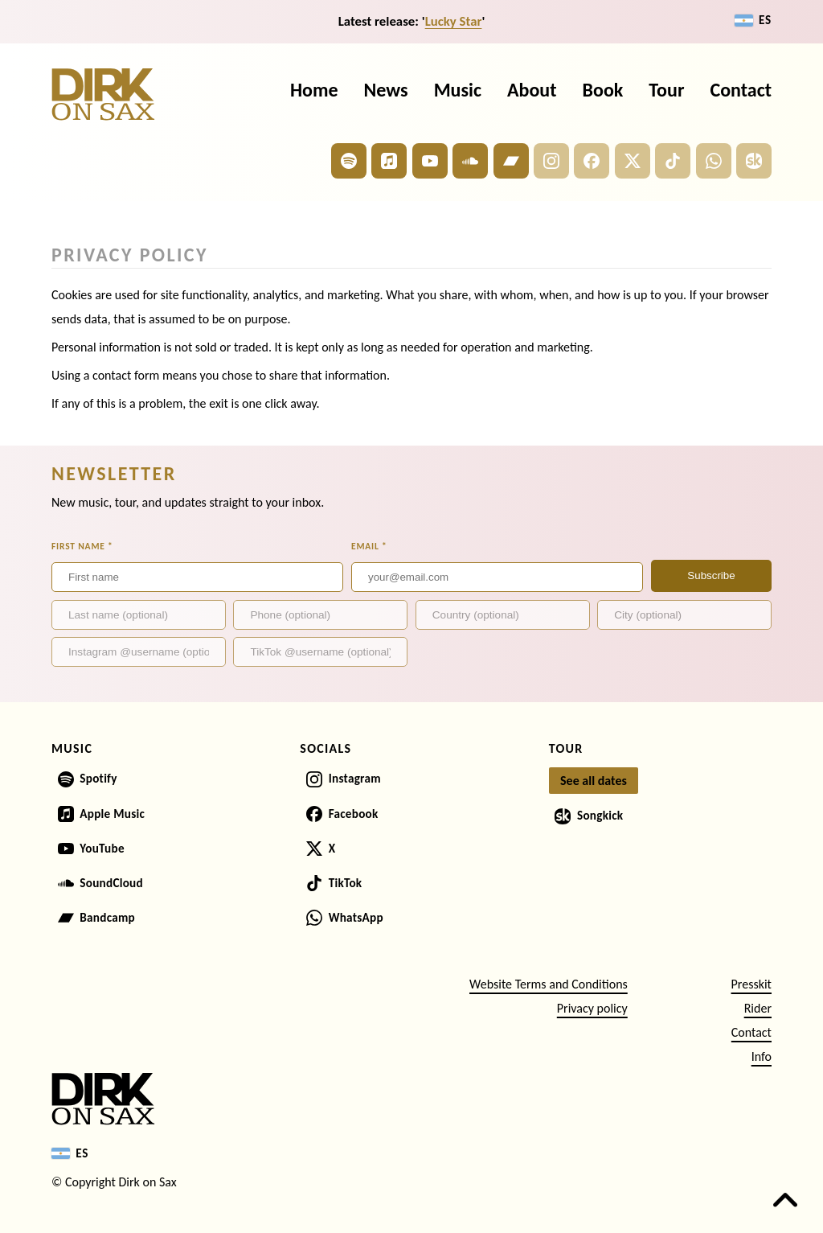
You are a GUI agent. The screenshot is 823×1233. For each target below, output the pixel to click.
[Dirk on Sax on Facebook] (591, 161)
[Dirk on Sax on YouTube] (430, 161)
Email (369, 546)
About (532, 89)
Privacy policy (592, 1008)
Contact (741, 89)
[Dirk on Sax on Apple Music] (389, 161)
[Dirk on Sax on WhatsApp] (713, 161)
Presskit (751, 984)
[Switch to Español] (753, 20)
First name (82, 546)
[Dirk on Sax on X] (632, 161)
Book (603, 89)
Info (761, 1056)
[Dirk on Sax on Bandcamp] (511, 161)
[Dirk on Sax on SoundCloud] (470, 161)
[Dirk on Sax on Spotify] (348, 161)
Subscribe (711, 575)
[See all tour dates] (594, 781)
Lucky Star (453, 21)
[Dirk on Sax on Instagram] (551, 161)
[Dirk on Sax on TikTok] (672, 161)
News (386, 89)
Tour (666, 89)
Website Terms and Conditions (548, 984)
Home (314, 89)
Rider (758, 1008)
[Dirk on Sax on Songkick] (754, 161)
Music (457, 89)
